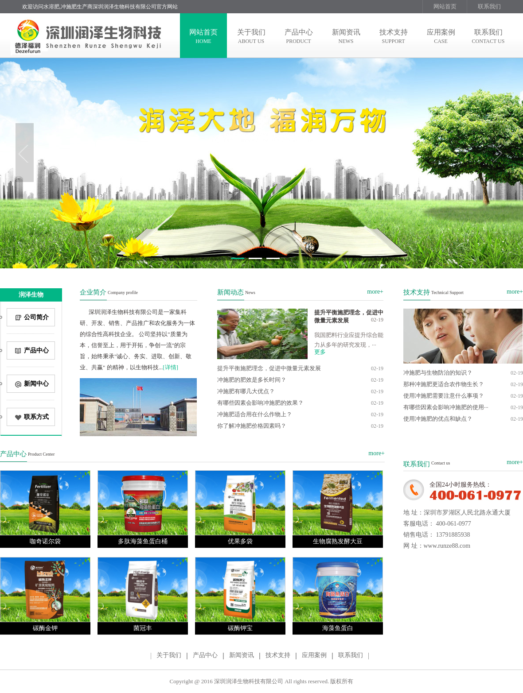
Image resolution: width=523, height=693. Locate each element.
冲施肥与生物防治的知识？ (437, 372)
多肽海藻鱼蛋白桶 (143, 541)
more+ (375, 291)
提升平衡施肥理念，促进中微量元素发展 (269, 368)
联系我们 (489, 6)
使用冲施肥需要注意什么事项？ (443, 395)
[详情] (170, 367)
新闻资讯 (241, 655)
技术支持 (277, 655)
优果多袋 (240, 541)
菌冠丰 (142, 628)
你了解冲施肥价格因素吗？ (251, 425)
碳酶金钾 (45, 628)
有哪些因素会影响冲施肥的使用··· (445, 407)
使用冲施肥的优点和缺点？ (437, 418)
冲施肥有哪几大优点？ (246, 391)
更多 (320, 351)
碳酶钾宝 (240, 628)
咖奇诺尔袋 (45, 541)
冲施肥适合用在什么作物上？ (254, 414)
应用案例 (314, 655)
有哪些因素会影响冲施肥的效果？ (260, 402)
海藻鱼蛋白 (337, 628)
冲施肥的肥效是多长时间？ (251, 379)
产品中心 (205, 655)
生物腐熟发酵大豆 (338, 541)
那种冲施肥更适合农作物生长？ (443, 384)
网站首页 (445, 6)
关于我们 (168, 655)
